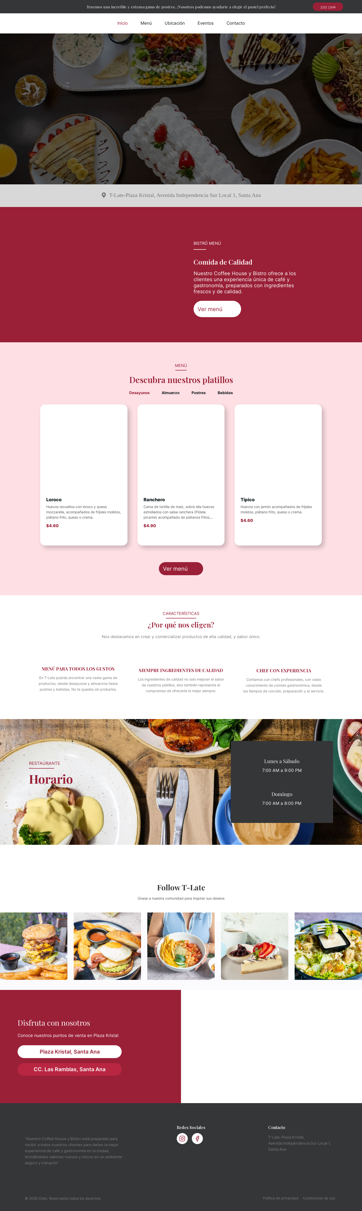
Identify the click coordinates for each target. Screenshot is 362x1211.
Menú (146, 23)
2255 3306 (328, 6)
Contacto (236, 23)
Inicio (122, 23)
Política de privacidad (281, 1198)
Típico (248, 499)
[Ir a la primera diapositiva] (358, 946)
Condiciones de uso (319, 1198)
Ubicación (175, 23)
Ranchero (154, 499)
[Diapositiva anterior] (4, 946)
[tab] (139, 393)
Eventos (206, 23)
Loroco (54, 499)
